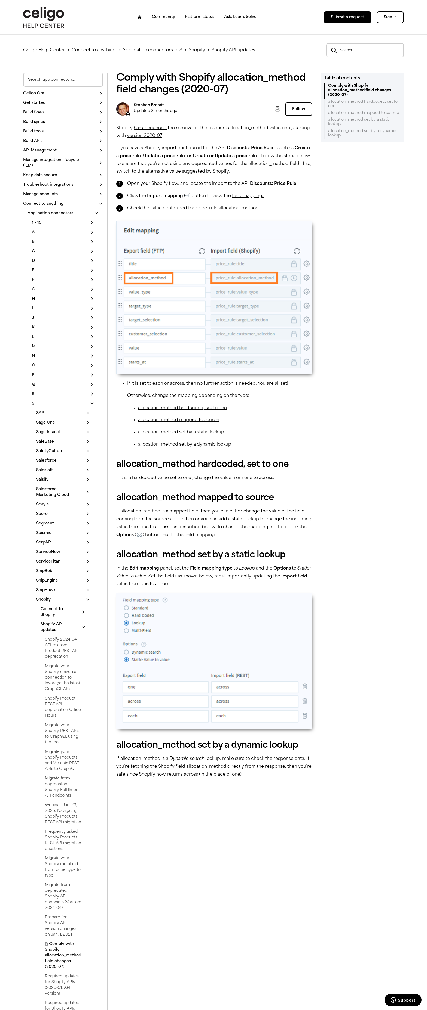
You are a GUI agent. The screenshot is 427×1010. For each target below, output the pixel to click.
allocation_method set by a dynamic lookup (184, 444)
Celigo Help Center (44, 50)
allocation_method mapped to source (178, 420)
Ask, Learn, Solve (240, 17)
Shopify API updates (233, 50)
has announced (150, 128)
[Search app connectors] (63, 80)
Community (163, 17)
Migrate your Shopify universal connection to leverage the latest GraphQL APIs (62, 677)
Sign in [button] (390, 17)
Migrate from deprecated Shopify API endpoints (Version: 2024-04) (63, 896)
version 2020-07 (144, 136)
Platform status (199, 17)
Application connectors (147, 50)
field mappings (248, 196)
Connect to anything (94, 50)
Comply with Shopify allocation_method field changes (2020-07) (63, 955)
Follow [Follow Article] (298, 109)
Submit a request (347, 17)
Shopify (197, 50)
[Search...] (365, 50)
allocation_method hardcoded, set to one (182, 408)
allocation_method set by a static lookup (181, 432)
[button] (63, 93)
